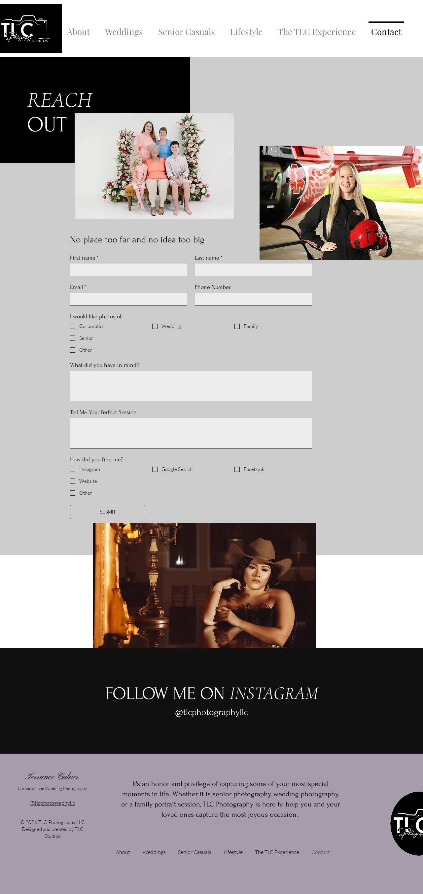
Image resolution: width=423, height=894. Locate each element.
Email (78, 287)
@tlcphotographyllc (52, 803)
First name (84, 258)
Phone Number (213, 287)
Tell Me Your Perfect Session (103, 412)
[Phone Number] (251, 299)
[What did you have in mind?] (191, 386)
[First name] (126, 270)
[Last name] (251, 270)
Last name (209, 258)
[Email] (126, 299)
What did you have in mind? (104, 365)
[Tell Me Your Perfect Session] (191, 433)
